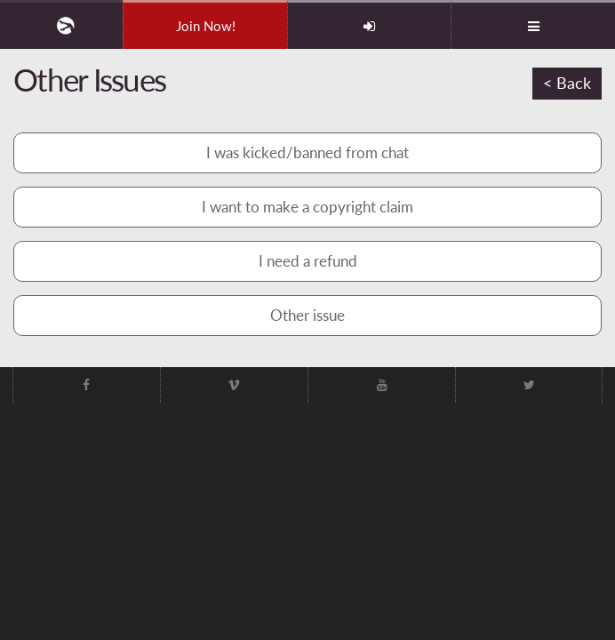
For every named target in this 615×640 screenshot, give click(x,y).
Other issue (307, 315)
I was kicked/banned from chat (307, 152)
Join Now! (206, 26)
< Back (567, 82)
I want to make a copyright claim (307, 206)
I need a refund (308, 261)
